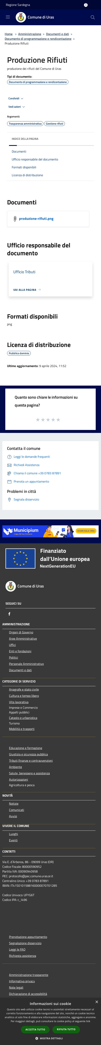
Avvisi (13, 816)
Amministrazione (29, 34)
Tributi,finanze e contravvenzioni (31, 760)
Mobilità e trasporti (22, 728)
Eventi (13, 840)
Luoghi (13, 834)
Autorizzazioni (18, 779)
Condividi (16, 98)
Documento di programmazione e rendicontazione (38, 38)
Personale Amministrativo (26, 663)
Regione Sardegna (18, 4)
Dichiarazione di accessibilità (28, 993)
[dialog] (50, 1021)
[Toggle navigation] (7, 17)
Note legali (16, 987)
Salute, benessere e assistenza (29, 773)
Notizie (13, 803)
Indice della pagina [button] (25, 139)
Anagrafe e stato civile (24, 689)
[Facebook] (9, 614)
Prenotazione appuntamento (28, 936)
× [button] (96, 1002)
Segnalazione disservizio (25, 943)
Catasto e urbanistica (23, 717)
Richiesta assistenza (22, 955)
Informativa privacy (22, 981)
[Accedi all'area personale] (86, 5)
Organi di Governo (21, 632)
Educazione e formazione (25, 748)
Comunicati (16, 809)
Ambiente (15, 766)
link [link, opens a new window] (88, 1021)
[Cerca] (92, 17)
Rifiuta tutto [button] (66, 1029)
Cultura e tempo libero (24, 695)
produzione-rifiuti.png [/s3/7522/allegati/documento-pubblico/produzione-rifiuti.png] (36, 218)
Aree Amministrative (23, 638)
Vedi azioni (17, 106)
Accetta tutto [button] (35, 1029)
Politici (13, 657)
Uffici (12, 644)
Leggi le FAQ (17, 949)
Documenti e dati (57, 34)
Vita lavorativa (18, 702)
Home (9, 34)
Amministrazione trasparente (28, 974)
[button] (50, 1038)
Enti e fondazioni (20, 651)
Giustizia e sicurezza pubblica (28, 754)
